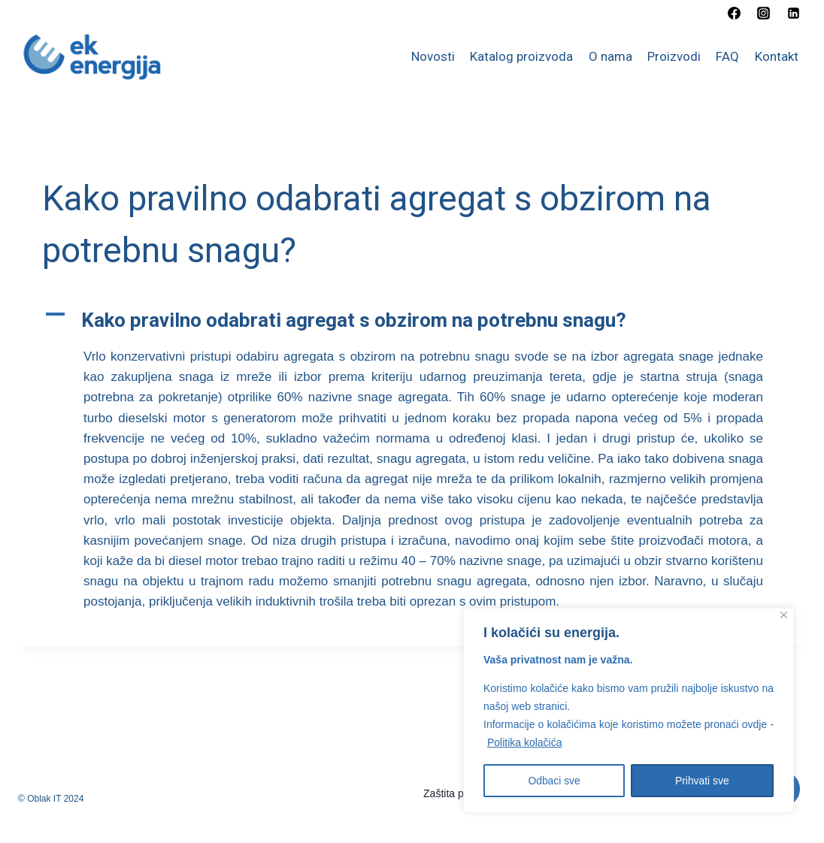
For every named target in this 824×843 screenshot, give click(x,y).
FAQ (727, 56)
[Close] (783, 615)
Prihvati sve (702, 781)
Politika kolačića (524, 743)
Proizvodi (674, 56)
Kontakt (776, 56)
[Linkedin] (793, 13)
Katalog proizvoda (521, 56)
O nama (610, 56)
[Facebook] (734, 13)
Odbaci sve (554, 781)
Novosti (433, 56)
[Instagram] (764, 13)
